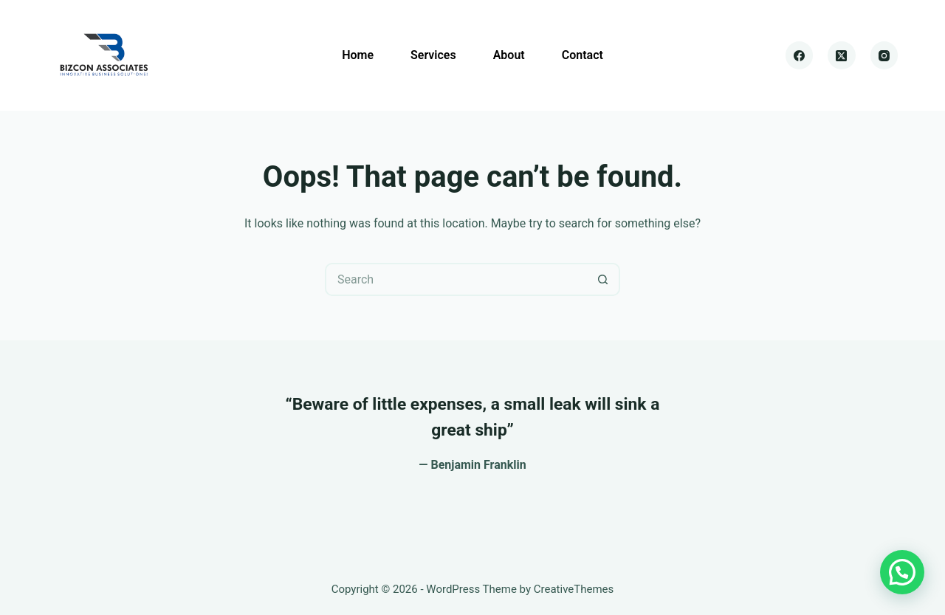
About (509, 55)
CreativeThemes (574, 589)
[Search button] (603, 279)
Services (433, 55)
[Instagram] (884, 55)
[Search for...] (456, 279)
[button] (902, 572)
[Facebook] (800, 55)
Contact (582, 55)
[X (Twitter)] (842, 55)
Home (358, 55)
